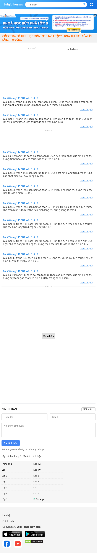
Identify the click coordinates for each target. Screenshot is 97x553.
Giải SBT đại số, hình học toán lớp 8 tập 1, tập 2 (32, 36)
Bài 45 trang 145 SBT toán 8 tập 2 (20, 203)
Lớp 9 (4, 475)
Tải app (38, 499)
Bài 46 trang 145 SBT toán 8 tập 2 (20, 220)
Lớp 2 (36, 493)
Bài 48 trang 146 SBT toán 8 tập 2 (20, 254)
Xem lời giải (86, 109)
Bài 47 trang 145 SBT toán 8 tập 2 (20, 237)
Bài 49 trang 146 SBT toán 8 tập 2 (20, 271)
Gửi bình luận (10, 443)
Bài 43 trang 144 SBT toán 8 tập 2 (20, 169)
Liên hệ (6, 515)
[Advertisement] (48, 73)
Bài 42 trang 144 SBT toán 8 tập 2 (20, 152)
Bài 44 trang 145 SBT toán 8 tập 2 (20, 186)
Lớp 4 (36, 487)
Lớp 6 (36, 481)
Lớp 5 (4, 487)
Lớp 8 (36, 475)
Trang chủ (7, 463)
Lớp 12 (37, 463)
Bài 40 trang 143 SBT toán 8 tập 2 (20, 98)
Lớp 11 (5, 469)
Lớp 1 (4, 499)
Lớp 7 (4, 481)
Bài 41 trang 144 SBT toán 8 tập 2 (20, 115)
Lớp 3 (4, 493)
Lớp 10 (37, 469)
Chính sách (8, 520)
